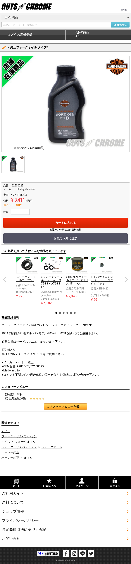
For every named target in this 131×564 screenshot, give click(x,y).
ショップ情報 (13, 511)
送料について (13, 502)
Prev (4, 279)
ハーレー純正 (10, 452)
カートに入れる (65, 222)
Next (127, 279)
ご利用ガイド (13, 493)
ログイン (19, 35)
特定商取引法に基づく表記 (24, 529)
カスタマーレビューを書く (65, 406)
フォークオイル (25, 441)
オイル (5, 431)
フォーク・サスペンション (19, 436)
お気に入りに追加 (65, 238)
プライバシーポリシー (20, 520)
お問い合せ (11, 538)
